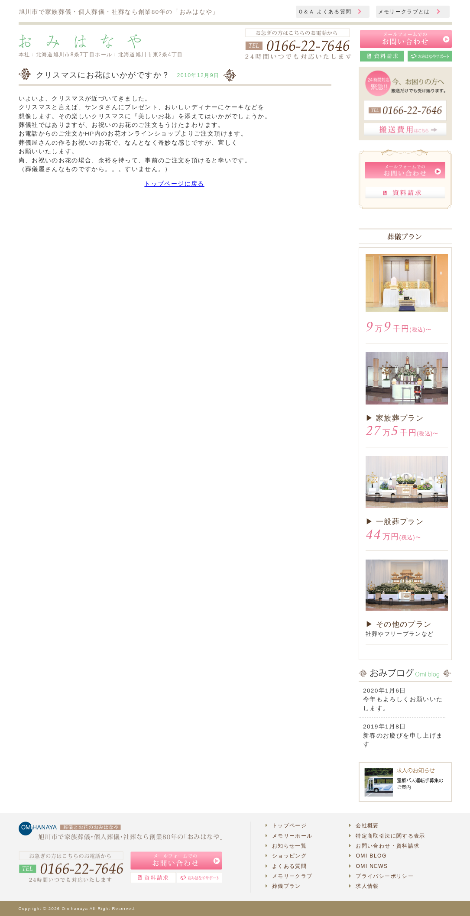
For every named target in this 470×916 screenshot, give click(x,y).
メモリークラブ (289, 876)
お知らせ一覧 (286, 846)
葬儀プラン (283, 886)
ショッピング (286, 856)
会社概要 (364, 825)
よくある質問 (286, 866)
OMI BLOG (368, 856)
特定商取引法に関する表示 (387, 836)
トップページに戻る (174, 184)
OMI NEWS (368, 866)
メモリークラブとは (409, 12)
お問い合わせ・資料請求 (384, 846)
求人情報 (364, 886)
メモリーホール (289, 836)
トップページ (286, 825)
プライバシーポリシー (381, 876)
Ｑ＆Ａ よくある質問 (330, 12)
